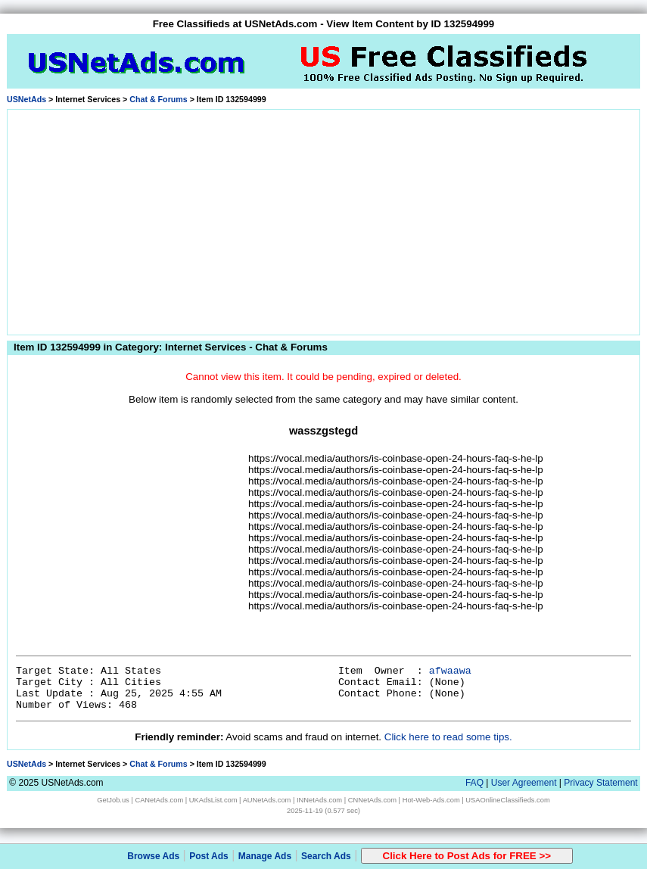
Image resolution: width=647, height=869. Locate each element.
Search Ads (326, 856)
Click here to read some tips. (448, 737)
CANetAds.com (159, 800)
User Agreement (524, 782)
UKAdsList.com (213, 800)
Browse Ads (153, 856)
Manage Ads (264, 856)
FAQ (474, 782)
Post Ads (209, 856)
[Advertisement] (323, 219)
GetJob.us (113, 800)
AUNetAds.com (267, 800)
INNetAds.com (319, 800)
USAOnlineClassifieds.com (507, 800)
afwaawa (450, 671)
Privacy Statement (600, 782)
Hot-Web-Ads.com (431, 800)
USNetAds (26, 99)
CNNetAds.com (372, 800)
